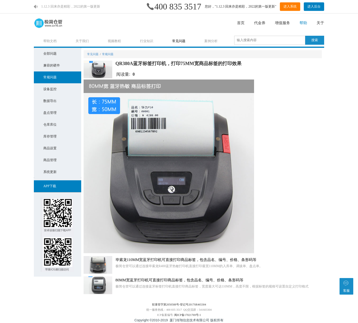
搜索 (314, 40)
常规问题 (50, 77)
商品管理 (50, 160)
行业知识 (146, 41)
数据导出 (50, 101)
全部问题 (50, 53)
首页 (241, 23)
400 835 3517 (177, 6)
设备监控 (50, 89)
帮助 (303, 23)
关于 (320, 23)
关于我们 (82, 41)
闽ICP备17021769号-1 (187, 315)
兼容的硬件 (51, 65)
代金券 (259, 23)
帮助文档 (50, 41)
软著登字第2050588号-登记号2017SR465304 (179, 304)
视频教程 (114, 41)
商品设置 (50, 148)
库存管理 (50, 136)
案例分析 (211, 41)
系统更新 (50, 172)
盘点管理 (50, 113)
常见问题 (178, 41)
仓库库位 (50, 124)
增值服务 (282, 23)
